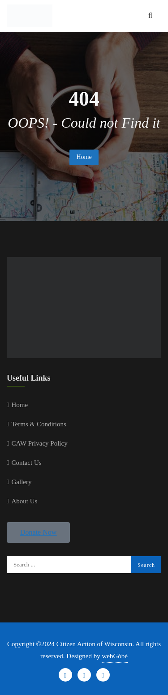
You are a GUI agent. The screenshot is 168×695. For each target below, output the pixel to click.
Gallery (21, 481)
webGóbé (114, 656)
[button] (38, 532)
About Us (24, 501)
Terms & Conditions (38, 424)
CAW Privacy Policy (39, 443)
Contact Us (26, 462)
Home (83, 157)
